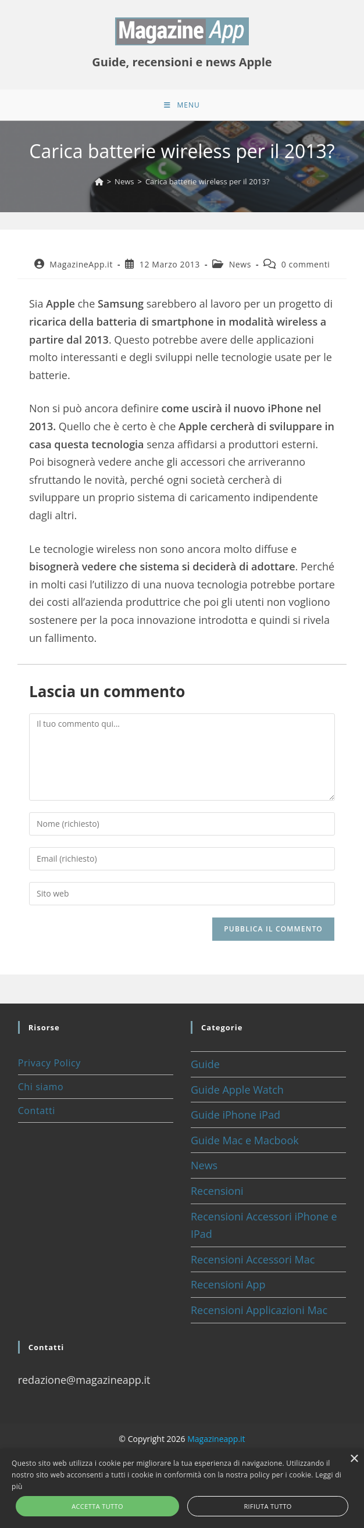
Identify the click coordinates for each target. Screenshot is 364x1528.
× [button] (353, 1459)
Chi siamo (40, 1090)
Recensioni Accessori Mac (253, 1263)
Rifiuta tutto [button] (267, 1506)
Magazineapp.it (216, 1442)
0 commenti (305, 268)
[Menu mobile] (181, 107)
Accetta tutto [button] (97, 1506)
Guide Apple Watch (237, 1094)
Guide (205, 1068)
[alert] (182, 1488)
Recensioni (217, 1195)
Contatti (36, 1114)
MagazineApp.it (81, 268)
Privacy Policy (49, 1067)
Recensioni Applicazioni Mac (259, 1314)
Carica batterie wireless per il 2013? (207, 185)
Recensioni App (228, 1288)
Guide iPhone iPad (235, 1119)
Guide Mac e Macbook (245, 1144)
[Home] (99, 185)
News (240, 268)
